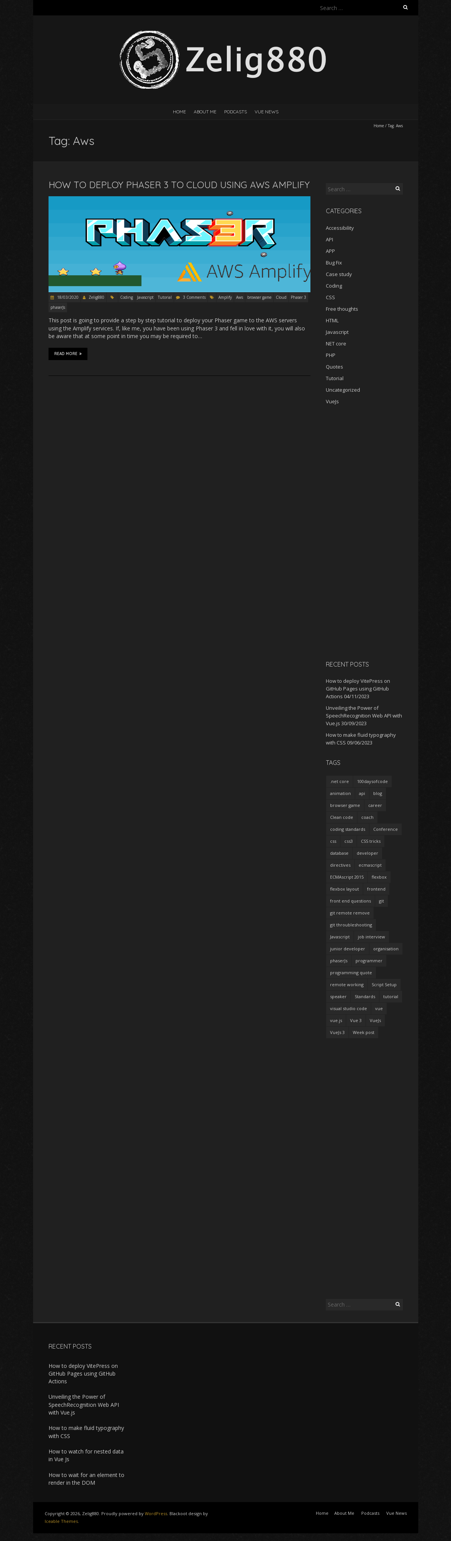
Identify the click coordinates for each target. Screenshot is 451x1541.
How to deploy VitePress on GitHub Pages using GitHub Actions (358, 688)
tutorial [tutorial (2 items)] (390, 996)
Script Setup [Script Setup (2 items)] (384, 984)
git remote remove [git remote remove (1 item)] (350, 913)
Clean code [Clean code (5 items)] (341, 817)
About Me (205, 112)
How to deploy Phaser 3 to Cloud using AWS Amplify (179, 184)
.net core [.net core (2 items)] (339, 781)
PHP (330, 355)
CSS (330, 297)
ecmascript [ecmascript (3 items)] (370, 865)
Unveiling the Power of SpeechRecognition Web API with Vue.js (364, 715)
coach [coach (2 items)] (367, 817)
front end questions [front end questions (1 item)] (350, 901)
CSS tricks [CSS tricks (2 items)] (371, 841)
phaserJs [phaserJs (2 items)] (338, 960)
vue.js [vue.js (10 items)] (336, 1020)
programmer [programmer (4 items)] (368, 960)
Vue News (266, 112)
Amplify (225, 297)
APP (330, 251)
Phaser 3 (298, 297)
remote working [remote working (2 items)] (347, 984)
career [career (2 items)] (375, 805)
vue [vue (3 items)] (379, 1008)
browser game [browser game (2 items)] (345, 805)
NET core (336, 343)
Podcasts (235, 112)
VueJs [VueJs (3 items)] (375, 1020)
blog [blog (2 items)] (377, 793)
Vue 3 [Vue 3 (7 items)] (356, 1020)
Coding (126, 297)
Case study (339, 274)
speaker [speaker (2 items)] (338, 996)
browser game (259, 297)
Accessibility (340, 227)
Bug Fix (334, 262)
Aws (239, 297)
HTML (332, 320)
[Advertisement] (364, 532)
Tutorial (165, 297)
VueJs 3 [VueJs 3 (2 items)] (337, 1032)
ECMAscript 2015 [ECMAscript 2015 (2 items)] (347, 877)
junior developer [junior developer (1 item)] (347, 949)
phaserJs (57, 307)
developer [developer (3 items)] (367, 853)
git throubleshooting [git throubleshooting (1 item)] (351, 925)
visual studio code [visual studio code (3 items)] (348, 1008)
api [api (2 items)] (362, 793)
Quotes (334, 366)
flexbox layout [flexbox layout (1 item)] (344, 889)
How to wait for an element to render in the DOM (86, 1478)
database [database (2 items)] (339, 853)
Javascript (145, 297)
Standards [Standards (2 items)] (365, 996)
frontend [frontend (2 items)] (376, 889)
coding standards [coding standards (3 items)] (347, 829)
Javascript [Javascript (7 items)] (340, 937)
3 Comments (194, 297)
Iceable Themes (61, 1521)
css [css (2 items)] (333, 841)
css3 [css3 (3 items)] (348, 841)
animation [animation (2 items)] (340, 793)
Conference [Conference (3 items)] (385, 829)
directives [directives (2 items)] (340, 865)
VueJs (332, 401)
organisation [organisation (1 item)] (386, 949)
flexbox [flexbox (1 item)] (379, 877)
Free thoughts (342, 308)
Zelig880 (96, 297)
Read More (68, 353)
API (329, 239)
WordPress (156, 1513)
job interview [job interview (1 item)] (371, 937)
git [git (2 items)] (381, 901)
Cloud (281, 297)
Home (179, 112)
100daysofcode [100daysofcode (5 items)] (372, 781)
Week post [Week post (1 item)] (363, 1032)
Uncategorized (343, 389)
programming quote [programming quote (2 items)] (351, 972)
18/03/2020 (67, 297)
